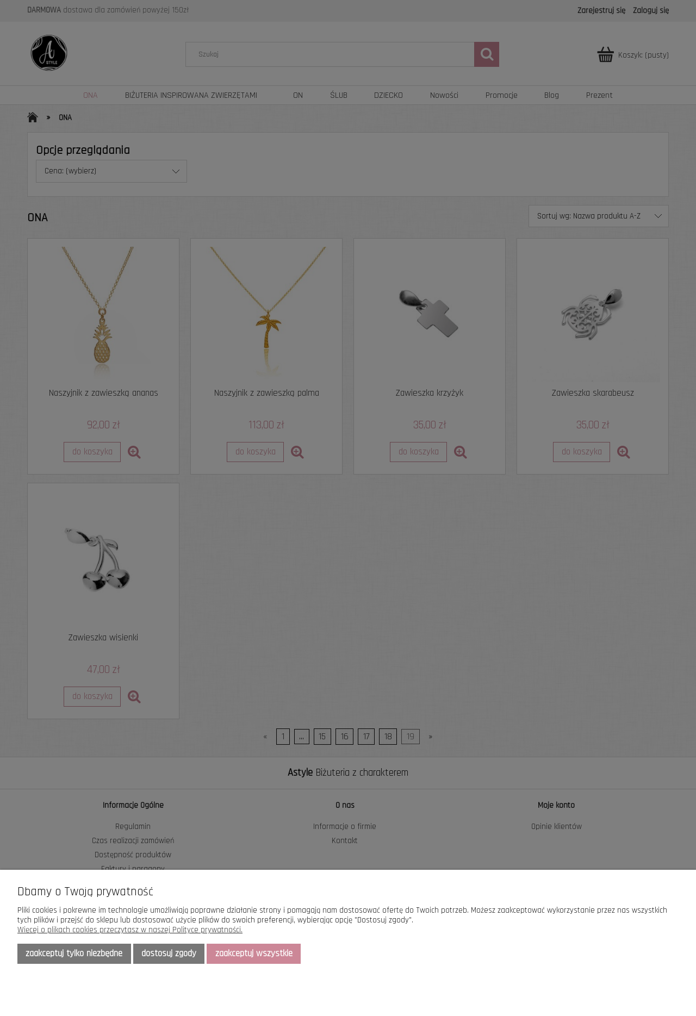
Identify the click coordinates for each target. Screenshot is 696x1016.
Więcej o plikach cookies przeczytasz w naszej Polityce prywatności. (130, 930)
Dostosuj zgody (168, 953)
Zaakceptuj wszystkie (254, 953)
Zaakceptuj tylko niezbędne (74, 953)
